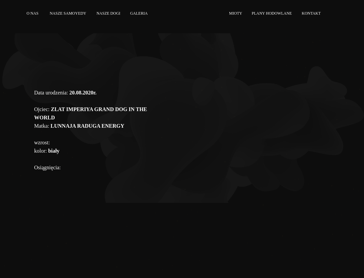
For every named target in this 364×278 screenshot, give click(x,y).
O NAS (33, 13)
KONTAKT (311, 13)
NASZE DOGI (109, 13)
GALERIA (139, 13)
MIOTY (235, 13)
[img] (333, 13)
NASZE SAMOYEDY (68, 13)
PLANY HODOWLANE (272, 13)
